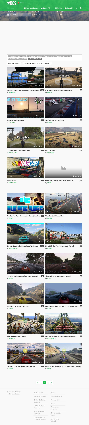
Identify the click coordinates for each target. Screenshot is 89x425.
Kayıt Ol (69, 8)
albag (49, 368)
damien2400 (12, 183)
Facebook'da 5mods (56, 414)
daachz (49, 122)
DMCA (53, 404)
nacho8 (49, 218)
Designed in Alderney (14, 392)
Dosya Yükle (46, 8)
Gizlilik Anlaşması (56, 396)
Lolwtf (49, 183)
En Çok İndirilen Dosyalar (39, 407)
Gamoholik (12, 338)
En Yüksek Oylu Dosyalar (39, 413)
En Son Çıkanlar (37, 63)
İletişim (53, 392)
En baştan (14, 63)
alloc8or (49, 92)
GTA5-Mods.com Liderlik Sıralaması (40, 418)
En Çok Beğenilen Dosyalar (40, 401)
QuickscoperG (13, 248)
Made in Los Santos (13, 394)
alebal (10, 218)
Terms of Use (55, 400)
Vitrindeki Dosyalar (40, 396)
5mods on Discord (55, 420)
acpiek (11, 278)
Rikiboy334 (50, 152)
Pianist (11, 308)
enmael (49, 248)
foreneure (12, 122)
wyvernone (12, 92)
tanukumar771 (51, 338)
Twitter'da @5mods (55, 408)
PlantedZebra (13, 152)
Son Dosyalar (38, 392)
